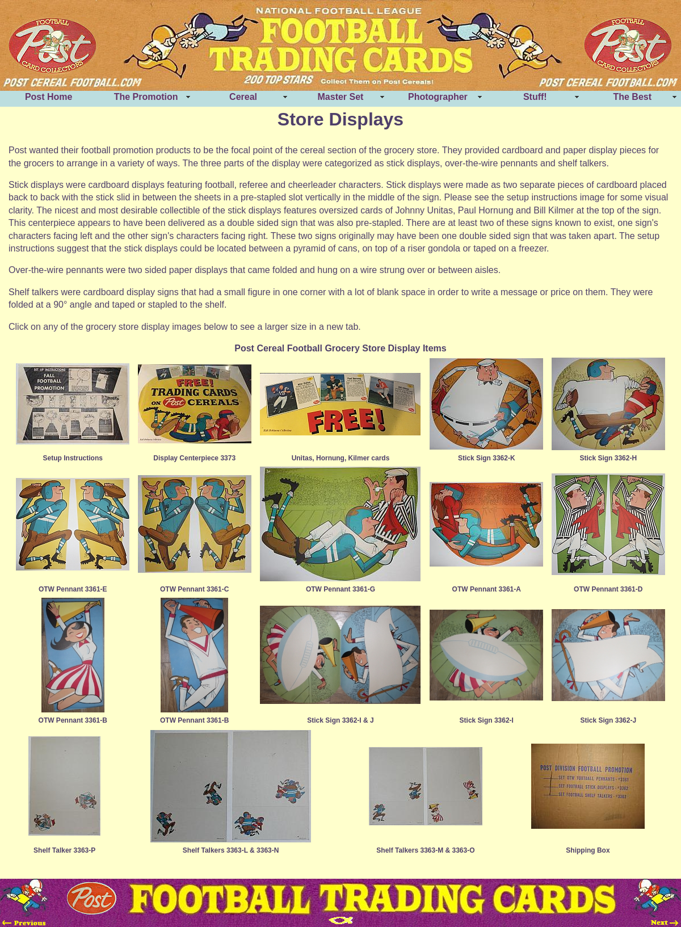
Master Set (341, 97)
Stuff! (535, 97)
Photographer (438, 97)
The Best (632, 97)
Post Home (49, 97)
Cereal (243, 97)
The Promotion (146, 97)
